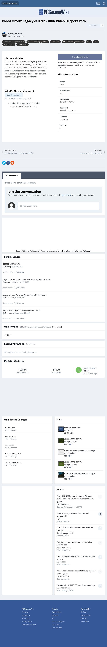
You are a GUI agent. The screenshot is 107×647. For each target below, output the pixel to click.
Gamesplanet (57, 628)
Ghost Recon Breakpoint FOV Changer (79, 450)
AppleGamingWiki (58, 621)
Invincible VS (10, 436)
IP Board (84, 612)
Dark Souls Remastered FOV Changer (79, 473)
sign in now (66, 195)
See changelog (13, 95)
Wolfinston (9, 297)
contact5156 (64, 576)
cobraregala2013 (66, 533)
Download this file (80, 57)
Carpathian (71, 453)
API (53, 618)
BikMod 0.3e (15, 264)
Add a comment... (29, 206)
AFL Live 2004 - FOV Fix (73, 439)
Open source (85, 615)
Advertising (26, 618)
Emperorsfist (65, 588)
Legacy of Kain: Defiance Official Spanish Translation (24, 295)
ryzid (7, 335)
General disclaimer (29, 624)
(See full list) (57, 327)
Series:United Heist (13, 453)
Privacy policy (27, 621)
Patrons (83, 618)
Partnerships (56, 612)
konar (85, 370)
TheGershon (65, 547)
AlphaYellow (72, 441)
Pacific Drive (10, 427)
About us (25, 612)
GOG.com (55, 624)
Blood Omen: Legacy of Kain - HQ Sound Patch (22, 310)
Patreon (86, 251)
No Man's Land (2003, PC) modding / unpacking (76, 585)
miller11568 (64, 504)
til (10, 335)
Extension (55, 615)
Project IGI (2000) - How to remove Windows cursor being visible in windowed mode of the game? (75, 499)
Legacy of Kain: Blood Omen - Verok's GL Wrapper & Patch (26, 279)
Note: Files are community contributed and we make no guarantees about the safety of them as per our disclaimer (79, 64)
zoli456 (69, 430)
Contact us (26, 615)
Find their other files (16, 36)
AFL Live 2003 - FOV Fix (73, 462)
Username (16, 33)
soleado (63, 562)
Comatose (9, 445)
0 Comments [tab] (12, 175)
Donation (66, 251)
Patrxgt (8, 266)
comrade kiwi (10, 282)
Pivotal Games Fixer (72, 427)
